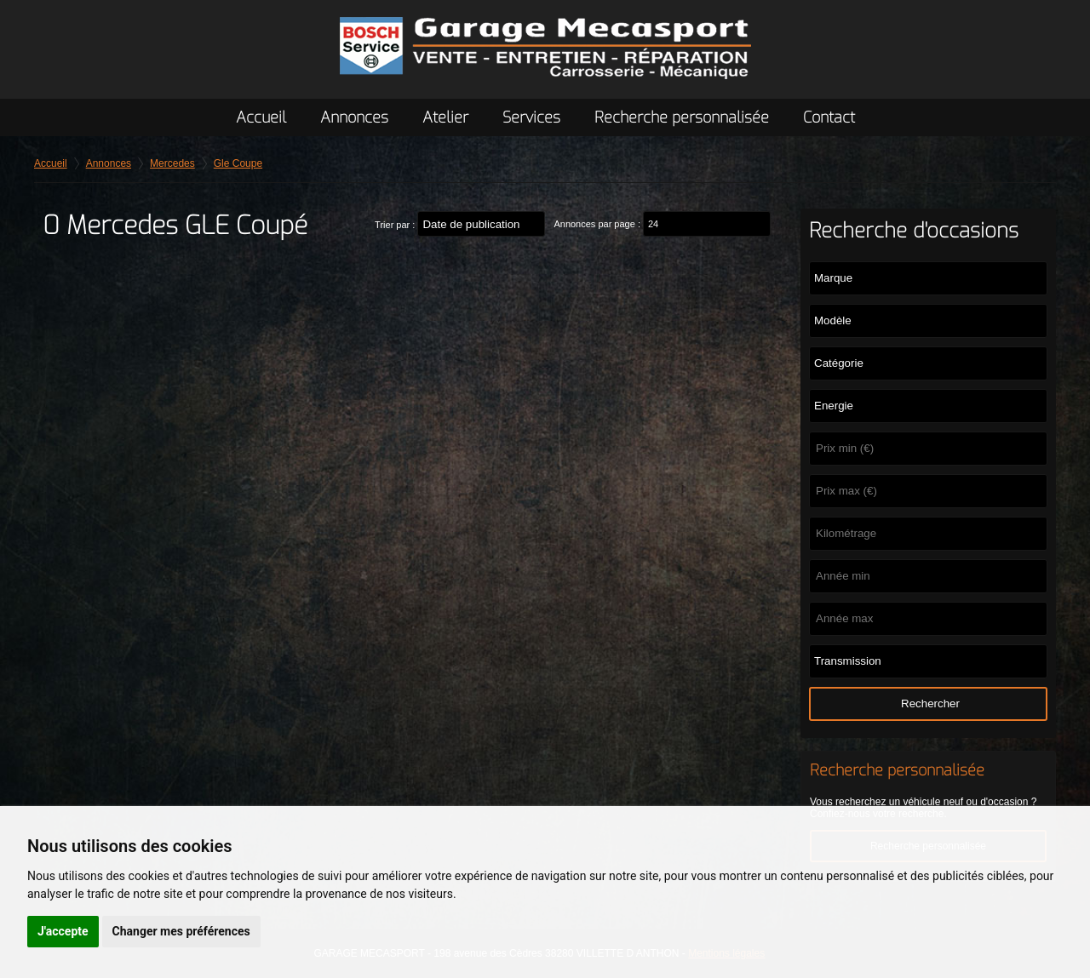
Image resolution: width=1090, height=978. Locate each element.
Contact (829, 117)
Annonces (354, 117)
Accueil (261, 117)
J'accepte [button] (63, 931)
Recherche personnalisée (681, 117)
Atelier (445, 117)
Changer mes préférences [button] (181, 931)
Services (531, 117)
